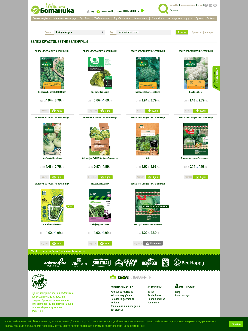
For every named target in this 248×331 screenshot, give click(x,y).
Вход (92, 11)
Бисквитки (117, 309)
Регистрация (182, 295)
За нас (151, 291)
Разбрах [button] (236, 324)
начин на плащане (188, 5)
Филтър (182, 32)
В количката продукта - (120, 11)
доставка (174, 5)
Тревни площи (102, 18)
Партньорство (156, 299)
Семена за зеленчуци (65, 18)
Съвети (211, 18)
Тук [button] (143, 325)
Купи (57, 110)
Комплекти (157, 18)
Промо (199, 18)
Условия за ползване (122, 291)
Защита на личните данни (126, 306)
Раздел (48, 32)
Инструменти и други (180, 18)
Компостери (140, 18)
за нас (200, 5)
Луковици (85, 18)
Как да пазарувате (121, 295)
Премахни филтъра (202, 32)
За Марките (154, 295)
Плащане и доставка (122, 299)
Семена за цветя (41, 18)
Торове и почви (122, 18)
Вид (111, 32)
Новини (115, 302)
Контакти (153, 302)
